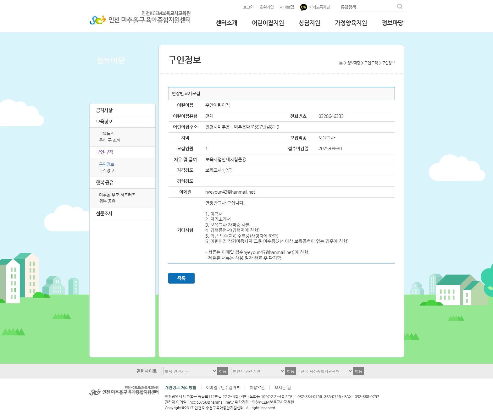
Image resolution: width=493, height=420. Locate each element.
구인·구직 (104, 152)
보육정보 (104, 121)
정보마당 (392, 22)
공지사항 (104, 110)
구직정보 (106, 170)
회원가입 (267, 7)
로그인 (248, 7)
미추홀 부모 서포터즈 (117, 194)
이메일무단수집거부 (223, 387)
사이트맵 (287, 7)
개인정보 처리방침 (180, 387)
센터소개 (226, 22)
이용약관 (257, 387)
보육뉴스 (106, 133)
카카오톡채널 (315, 7)
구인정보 (106, 164)
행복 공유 (104, 182)
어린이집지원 (268, 22)
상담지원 (309, 22)
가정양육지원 (351, 22)
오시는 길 (282, 387)
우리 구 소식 (109, 140)
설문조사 (104, 213)
